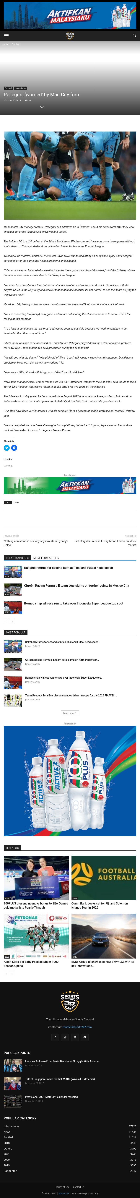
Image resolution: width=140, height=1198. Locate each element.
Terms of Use (62, 1187)
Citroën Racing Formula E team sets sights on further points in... (62, 659)
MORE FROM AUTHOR (46, 558)
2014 (17, 502)
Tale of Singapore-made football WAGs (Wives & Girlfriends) (60, 1079)
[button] (6, 36)
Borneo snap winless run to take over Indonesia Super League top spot (73, 603)
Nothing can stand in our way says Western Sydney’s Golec (36, 543)
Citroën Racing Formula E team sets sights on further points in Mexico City (76, 585)
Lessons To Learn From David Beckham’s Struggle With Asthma (62, 1061)
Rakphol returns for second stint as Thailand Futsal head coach (68, 568)
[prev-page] (6, 621)
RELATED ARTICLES (17, 558)
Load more (70, 713)
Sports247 (63, 1193)
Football (16, 44)
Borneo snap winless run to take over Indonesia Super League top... (64, 677)
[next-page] (12, 621)
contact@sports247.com (77, 1027)
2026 (7, 576)
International (20, 88)
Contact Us (78, 1187)
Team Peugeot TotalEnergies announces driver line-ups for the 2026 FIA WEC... (71, 695)
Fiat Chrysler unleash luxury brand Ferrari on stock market (105, 543)
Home (5, 44)
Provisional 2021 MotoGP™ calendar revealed (51, 1096)
